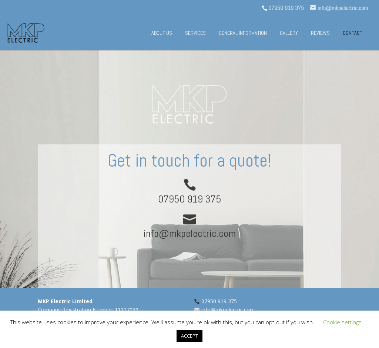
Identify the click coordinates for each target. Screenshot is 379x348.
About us (161, 33)
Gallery (289, 33)
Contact (352, 33)
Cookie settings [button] (342, 322)
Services (195, 33)
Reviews (320, 33)
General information (243, 33)
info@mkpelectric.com (228, 309)
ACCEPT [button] (189, 335)
